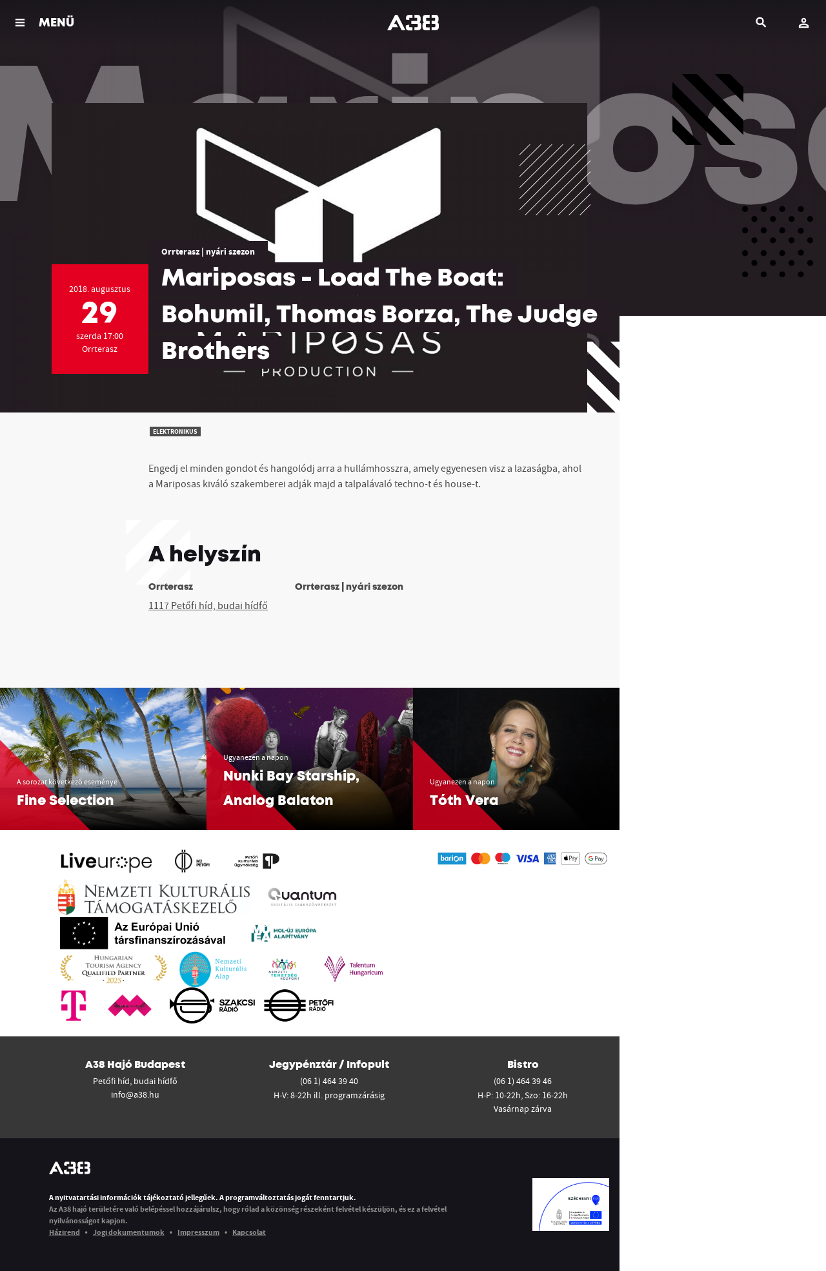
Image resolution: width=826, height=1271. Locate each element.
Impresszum (198, 1232)
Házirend (64, 1232)
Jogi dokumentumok (129, 1232)
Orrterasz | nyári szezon (208, 251)
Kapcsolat (249, 1232)
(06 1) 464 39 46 (523, 1081)
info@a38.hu (135, 1094)
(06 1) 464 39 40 (329, 1081)
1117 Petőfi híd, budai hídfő (208, 605)
